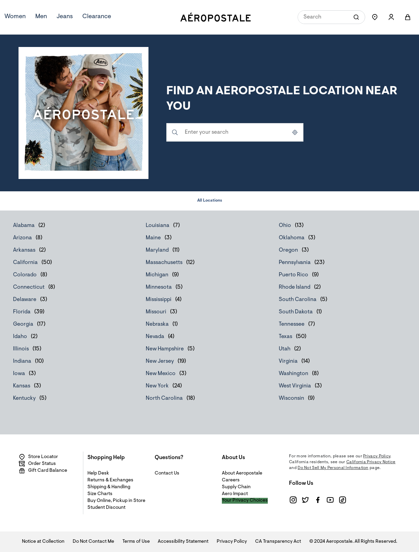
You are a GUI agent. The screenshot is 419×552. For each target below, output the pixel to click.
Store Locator (38, 457)
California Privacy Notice (371, 462)
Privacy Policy (376, 456)
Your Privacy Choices (245, 500)
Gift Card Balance (43, 470)
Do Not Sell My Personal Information (333, 468)
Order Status (37, 464)
